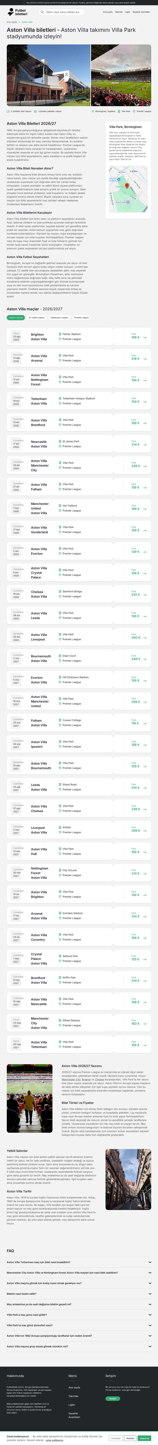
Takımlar (119, 12)
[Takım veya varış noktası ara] (64, 12)
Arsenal (86, 1079)
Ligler (127, 12)
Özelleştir (116, 1438)
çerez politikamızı (54, 1440)
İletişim (112, 1398)
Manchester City (71, 1079)
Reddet (130, 1438)
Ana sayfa (107, 12)
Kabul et (144, 1438)
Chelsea (99, 1079)
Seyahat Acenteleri (141, 12)
